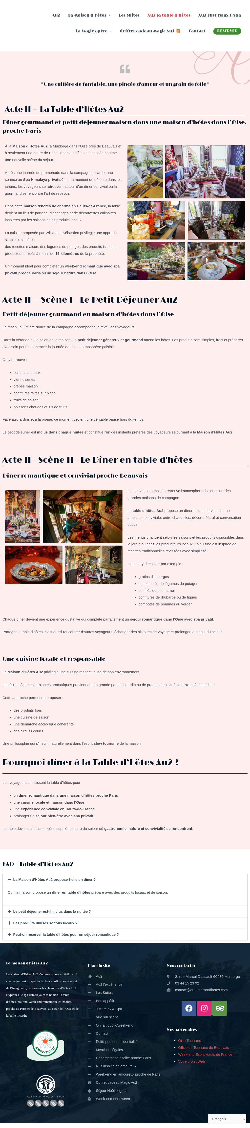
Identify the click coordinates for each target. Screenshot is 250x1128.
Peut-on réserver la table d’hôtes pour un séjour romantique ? (67, 934)
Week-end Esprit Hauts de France (206, 1054)
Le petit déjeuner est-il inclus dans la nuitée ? (53, 911)
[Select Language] (227, 1119)
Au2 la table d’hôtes (168, 15)
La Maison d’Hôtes (87, 15)
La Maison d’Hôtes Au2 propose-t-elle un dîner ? (55, 879)
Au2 (56, 15)
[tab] (125, 879)
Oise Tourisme (190, 1040)
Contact (197, 31)
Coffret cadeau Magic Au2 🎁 (150, 31)
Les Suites (129, 15)
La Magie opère (91, 31)
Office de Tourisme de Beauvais (204, 1047)
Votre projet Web (192, 1061)
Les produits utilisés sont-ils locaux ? (46, 923)
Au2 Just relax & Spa (219, 15)
